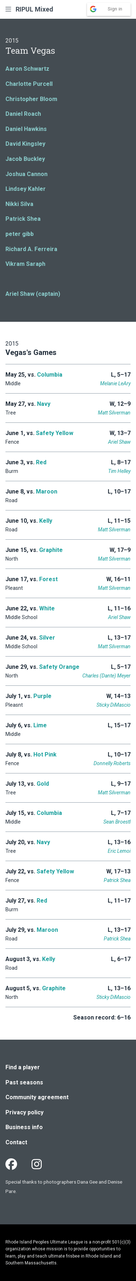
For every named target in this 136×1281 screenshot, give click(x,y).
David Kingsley (25, 143)
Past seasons (24, 1082)
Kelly (45, 520)
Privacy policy (24, 1112)
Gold (43, 783)
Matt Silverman (114, 413)
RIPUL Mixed (34, 9)
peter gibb (19, 234)
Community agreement (37, 1097)
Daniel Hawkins (26, 129)
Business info (24, 1127)
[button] (8, 9)
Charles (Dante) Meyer (106, 676)
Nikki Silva (19, 204)
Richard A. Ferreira (31, 249)
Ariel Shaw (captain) (32, 293)
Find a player (22, 1067)
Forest (48, 579)
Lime (40, 725)
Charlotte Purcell (29, 83)
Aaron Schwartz (27, 68)
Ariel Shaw (119, 442)
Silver (47, 637)
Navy (43, 403)
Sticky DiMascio (113, 705)
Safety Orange (59, 666)
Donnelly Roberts (112, 763)
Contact (16, 1142)
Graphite (51, 550)
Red (41, 462)
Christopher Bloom (31, 99)
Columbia (49, 374)
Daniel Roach (23, 113)
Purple (42, 696)
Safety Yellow (54, 433)
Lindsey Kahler (25, 188)
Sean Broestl (117, 822)
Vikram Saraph (25, 263)
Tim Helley (119, 471)
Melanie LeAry (115, 383)
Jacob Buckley (25, 158)
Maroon (46, 491)
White (47, 608)
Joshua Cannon (26, 174)
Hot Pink (45, 754)
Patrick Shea (23, 218)
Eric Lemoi (119, 851)
